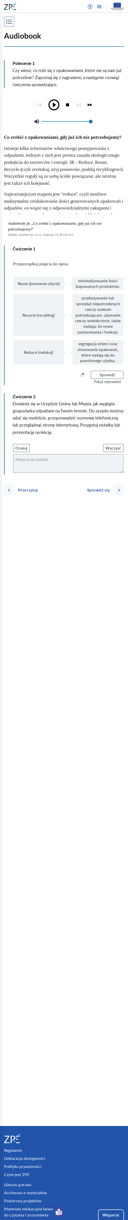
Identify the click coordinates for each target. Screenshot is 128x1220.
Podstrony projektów (23, 1200)
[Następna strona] (103, 490)
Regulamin (13, 1150)
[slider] (90, 121)
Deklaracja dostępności (24, 1158)
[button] (90, 6)
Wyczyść (113, 447)
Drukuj (21, 447)
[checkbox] (90, 105)
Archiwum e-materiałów (25, 1192)
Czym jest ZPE (16, 1174)
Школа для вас (18, 1184)
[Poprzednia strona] (23, 490)
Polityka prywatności (22, 1166)
